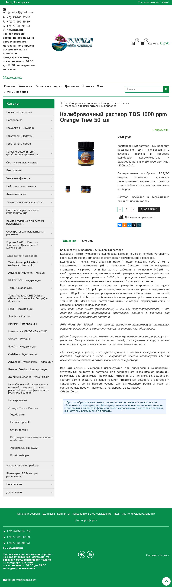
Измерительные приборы (22, 466)
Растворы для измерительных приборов (90, 106)
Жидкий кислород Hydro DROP (28, 377)
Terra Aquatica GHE (20, 288)
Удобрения (17, 415)
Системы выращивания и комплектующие (22, 211)
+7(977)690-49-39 (18, 22)
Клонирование (17, 401)
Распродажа (14, 120)
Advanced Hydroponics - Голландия (30, 362)
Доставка (72, 86)
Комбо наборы (19, 455)
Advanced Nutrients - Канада (26, 273)
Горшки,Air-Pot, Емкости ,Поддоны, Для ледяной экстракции (22, 245)
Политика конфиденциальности (134, 514)
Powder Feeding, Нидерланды (27, 369)
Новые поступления (19, 112)
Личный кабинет (16, 92)
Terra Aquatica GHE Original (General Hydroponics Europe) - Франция (27, 298)
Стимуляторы (19, 430)
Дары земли (14, 492)
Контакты (25, 86)
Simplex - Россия (19, 316)
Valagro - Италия (19, 339)
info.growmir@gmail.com (18, 12)
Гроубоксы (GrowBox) (20, 128)
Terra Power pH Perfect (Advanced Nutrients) (23, 263)
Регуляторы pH (20, 422)
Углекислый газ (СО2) (24, 448)
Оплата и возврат (48, 86)
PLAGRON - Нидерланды (24, 280)
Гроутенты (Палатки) (19, 136)
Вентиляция (14, 171)
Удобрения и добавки (83, 103)
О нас (101, 86)
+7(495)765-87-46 (18, 17)
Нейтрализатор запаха (21, 186)
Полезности (14, 484)
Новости (88, 86)
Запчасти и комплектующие (24, 202)
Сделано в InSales (157, 555)
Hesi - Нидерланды (20, 309)
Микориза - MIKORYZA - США (28, 332)
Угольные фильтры (18, 178)
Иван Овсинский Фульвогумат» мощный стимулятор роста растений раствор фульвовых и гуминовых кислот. (28, 389)
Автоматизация (16, 194)
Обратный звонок (12, 77)
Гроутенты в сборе (18, 144)
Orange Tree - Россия (115, 103)
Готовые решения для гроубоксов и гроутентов (22, 153)
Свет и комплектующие (21, 163)
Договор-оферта (86, 520)
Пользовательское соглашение (92, 514)
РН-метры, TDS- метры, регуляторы (22, 475)
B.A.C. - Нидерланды (22, 347)
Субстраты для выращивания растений (25, 233)
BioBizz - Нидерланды (22, 324)
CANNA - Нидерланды (22, 354)
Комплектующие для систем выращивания (25, 222)
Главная (10, 86)
